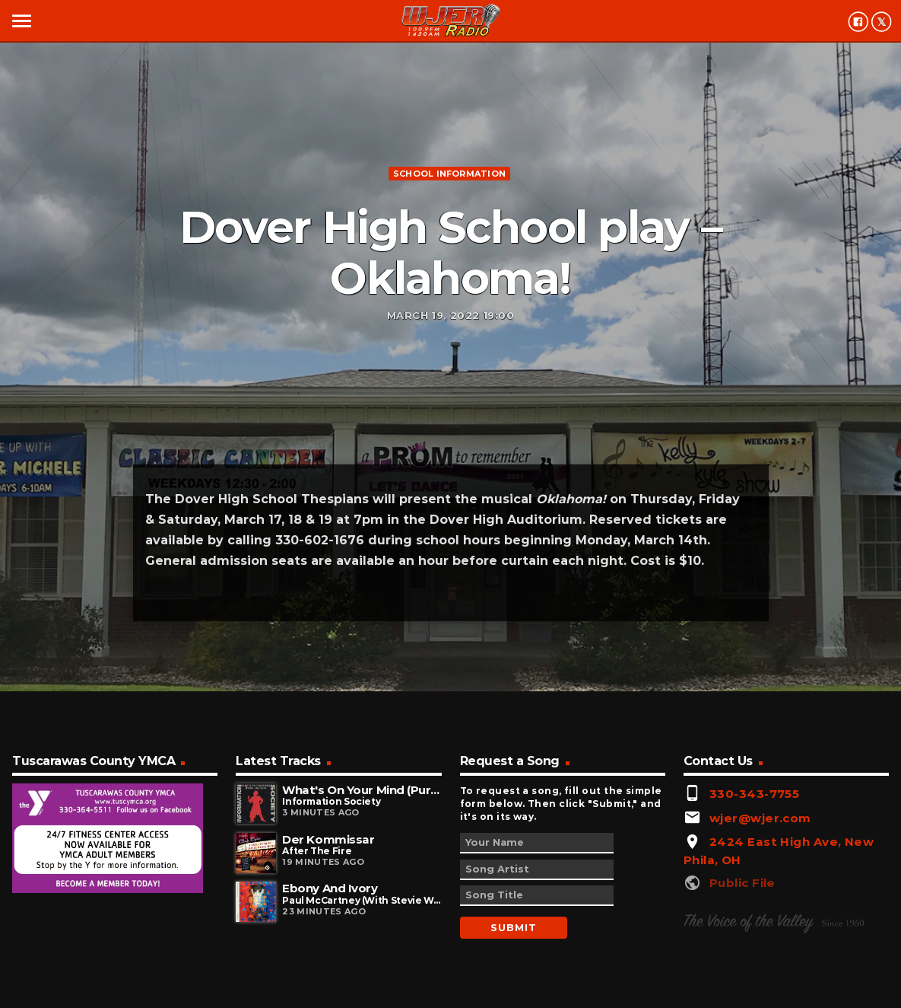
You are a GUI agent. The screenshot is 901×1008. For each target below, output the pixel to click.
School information (449, 173)
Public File (742, 883)
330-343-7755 (754, 793)
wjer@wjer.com (760, 818)
